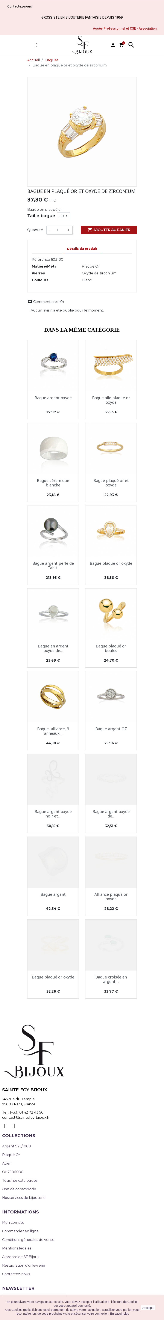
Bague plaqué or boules (111, 648)
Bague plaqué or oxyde (111, 563)
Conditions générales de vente (28, 1240)
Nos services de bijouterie (24, 1198)
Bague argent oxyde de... (111, 814)
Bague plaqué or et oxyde (111, 483)
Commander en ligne (20, 1231)
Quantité (35, 230)
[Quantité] (59, 230)
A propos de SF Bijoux (20, 1257)
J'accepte (148, 1307)
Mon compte (13, 1223)
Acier (6, 1163)
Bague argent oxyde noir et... (53, 814)
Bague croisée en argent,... (111, 979)
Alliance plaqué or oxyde (111, 897)
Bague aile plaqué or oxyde (111, 400)
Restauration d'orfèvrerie (23, 1265)
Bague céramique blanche (53, 483)
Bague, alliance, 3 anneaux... (53, 731)
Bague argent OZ (111, 728)
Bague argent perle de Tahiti (53, 565)
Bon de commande (19, 1189)
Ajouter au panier (108, 230)
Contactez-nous (16, 1274)
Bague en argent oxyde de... (53, 648)
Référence (41, 259)
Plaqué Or (11, 1155)
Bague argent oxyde (53, 397)
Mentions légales (16, 1248)
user (113, 45)
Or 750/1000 (12, 1172)
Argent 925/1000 (16, 1146)
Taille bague (41, 215)
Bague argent (53, 894)
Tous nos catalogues (19, 1181)
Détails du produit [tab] (82, 249)
